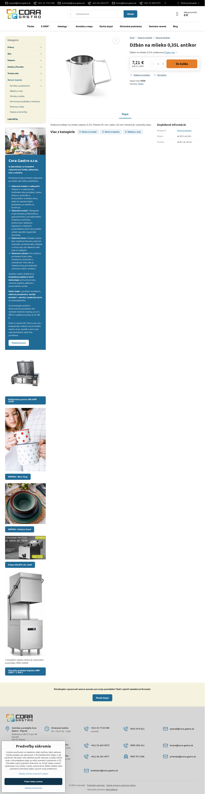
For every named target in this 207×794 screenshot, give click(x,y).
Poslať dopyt (102, 697)
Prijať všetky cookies (33, 781)
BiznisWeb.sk (112, 789)
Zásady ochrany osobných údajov (121, 785)
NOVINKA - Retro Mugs (18, 476)
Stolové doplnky (184, 130)
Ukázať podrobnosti (33, 788)
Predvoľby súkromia (96, 785)
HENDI (141, 84)
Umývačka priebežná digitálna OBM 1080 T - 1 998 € (24, 671)
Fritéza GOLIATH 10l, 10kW (20, 564)
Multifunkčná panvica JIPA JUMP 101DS (22, 400)
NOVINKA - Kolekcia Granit (19, 529)
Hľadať (130, 13)
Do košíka (182, 64)
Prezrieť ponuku (19, 343)
